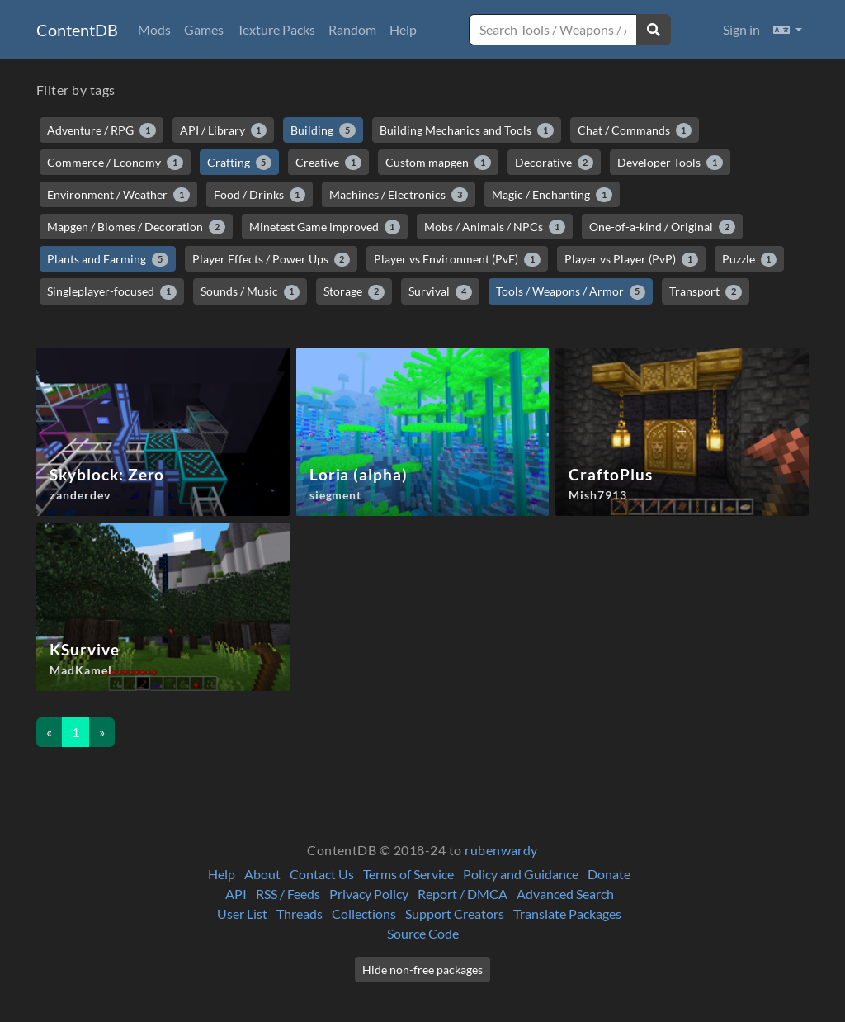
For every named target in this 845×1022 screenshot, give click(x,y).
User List (242, 913)
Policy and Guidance (520, 874)
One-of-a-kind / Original (662, 227)
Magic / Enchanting (552, 194)
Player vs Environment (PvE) (457, 259)
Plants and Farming (107, 259)
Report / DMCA (462, 893)
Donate (609, 874)
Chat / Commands (635, 130)
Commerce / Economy (115, 162)
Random (352, 29)
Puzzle (749, 259)
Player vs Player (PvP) (631, 259)
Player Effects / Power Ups (271, 259)
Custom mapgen (438, 162)
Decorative (554, 162)
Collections (364, 913)
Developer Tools (670, 162)
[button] (788, 29)
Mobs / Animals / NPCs (494, 227)
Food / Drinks (260, 194)
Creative (328, 162)
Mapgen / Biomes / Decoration (136, 227)
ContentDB (77, 30)
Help (403, 29)
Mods (154, 29)
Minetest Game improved (325, 227)
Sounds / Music (250, 291)
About (262, 874)
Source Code (423, 933)
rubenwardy (501, 850)
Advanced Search (565, 893)
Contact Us (322, 874)
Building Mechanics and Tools (467, 130)
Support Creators (454, 913)
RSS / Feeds (288, 893)
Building (323, 130)
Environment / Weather (118, 194)
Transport (705, 291)
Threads (299, 913)
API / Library (223, 130)
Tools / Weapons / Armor (571, 291)
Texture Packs (276, 29)
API (236, 893)
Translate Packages (567, 913)
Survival (440, 291)
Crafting (239, 162)
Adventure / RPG (101, 130)
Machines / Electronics (398, 194)
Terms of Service (408, 874)
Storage (354, 291)
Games (204, 29)
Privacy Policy (368, 893)
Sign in (741, 29)
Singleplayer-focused (112, 291)
